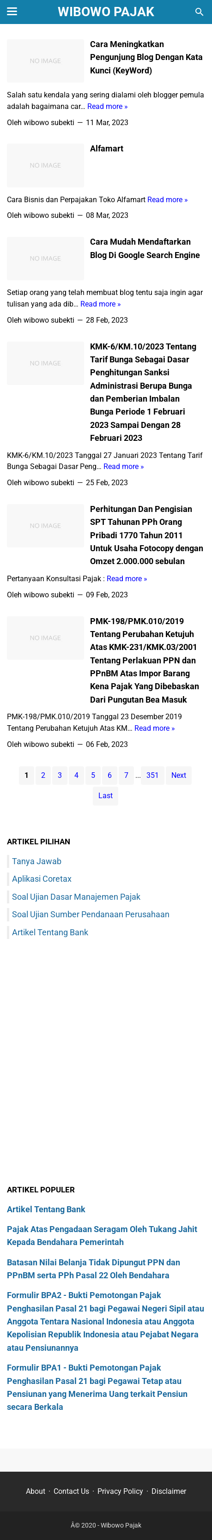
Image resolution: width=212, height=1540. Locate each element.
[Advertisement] (106, 1063)
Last (105, 795)
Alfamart (106, 148)
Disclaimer (168, 1491)
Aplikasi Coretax (42, 879)
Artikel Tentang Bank (50, 932)
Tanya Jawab (36, 861)
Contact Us (71, 1491)
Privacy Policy (120, 1491)
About (35, 1491)
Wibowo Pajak (106, 11)
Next (178, 775)
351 (152, 775)
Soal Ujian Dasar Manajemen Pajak (76, 897)
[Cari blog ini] (199, 12)
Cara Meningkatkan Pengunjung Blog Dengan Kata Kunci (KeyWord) (146, 57)
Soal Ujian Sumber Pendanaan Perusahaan (91, 914)
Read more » (107, 106)
